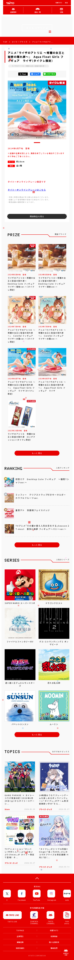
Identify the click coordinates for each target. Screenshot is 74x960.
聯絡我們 (54, 948)
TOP (5, 42)
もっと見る (37, 453)
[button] (37, 142)
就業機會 (54, 936)
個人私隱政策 (54, 942)
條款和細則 (20, 948)
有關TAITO (58, 3)
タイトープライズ (19, 42)
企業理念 (20, 936)
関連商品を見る (37, 216)
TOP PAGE (20, 930)
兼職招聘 (20, 942)
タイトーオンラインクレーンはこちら (27, 189)
